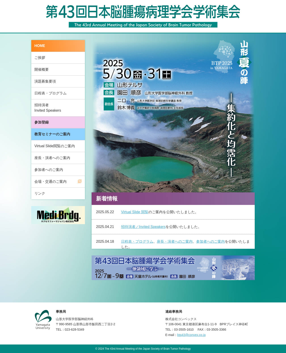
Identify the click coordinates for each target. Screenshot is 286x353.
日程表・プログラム (50, 93)
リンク (39, 193)
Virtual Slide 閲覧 (134, 212)
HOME (39, 46)
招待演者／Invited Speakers (143, 227)
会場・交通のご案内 (50, 181)
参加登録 (41, 122)
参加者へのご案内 (48, 170)
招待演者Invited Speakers (47, 107)
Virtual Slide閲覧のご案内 (54, 146)
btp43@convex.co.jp (191, 335)
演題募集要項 (45, 81)
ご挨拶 (39, 58)
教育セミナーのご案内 (52, 134)
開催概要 (41, 69)
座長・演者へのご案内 (52, 158)
